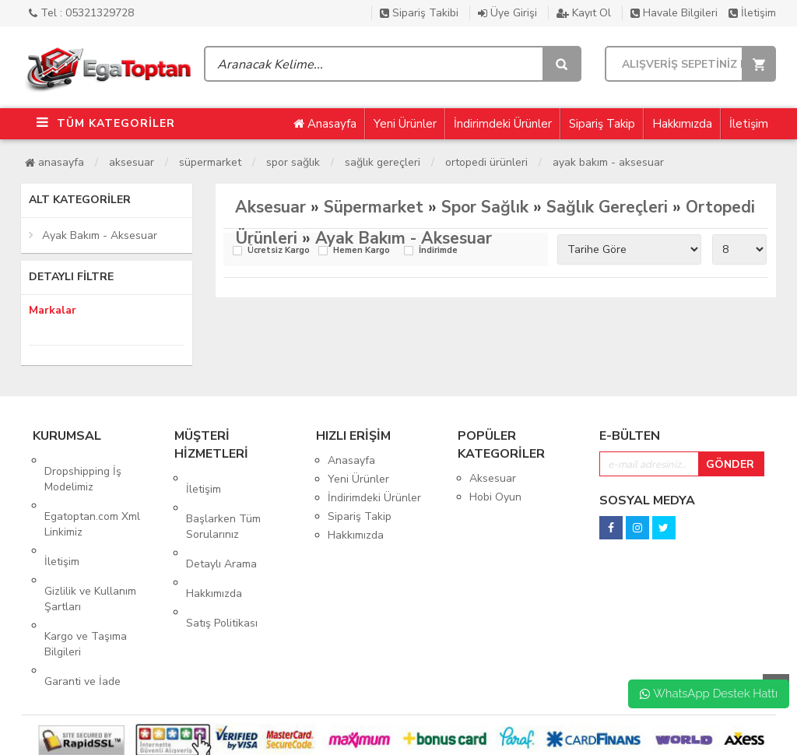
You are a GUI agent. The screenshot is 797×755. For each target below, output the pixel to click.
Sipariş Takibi (419, 12)
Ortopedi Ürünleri (486, 162)
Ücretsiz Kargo (279, 251)
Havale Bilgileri (674, 12)
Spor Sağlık (293, 162)
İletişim (752, 12)
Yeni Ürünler (405, 124)
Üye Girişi (507, 12)
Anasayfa (324, 124)
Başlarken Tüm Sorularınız (223, 505)
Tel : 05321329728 (81, 12)
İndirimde (438, 251)
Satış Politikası (222, 568)
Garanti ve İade (82, 616)
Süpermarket (210, 162)
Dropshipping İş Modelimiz (82, 468)
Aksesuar (131, 162)
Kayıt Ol (583, 12)
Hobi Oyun (495, 497)
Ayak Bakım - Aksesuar (608, 162)
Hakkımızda (682, 124)
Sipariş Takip (602, 124)
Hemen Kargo (361, 251)
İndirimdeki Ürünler (503, 124)
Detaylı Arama (221, 531)
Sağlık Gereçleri (382, 162)
